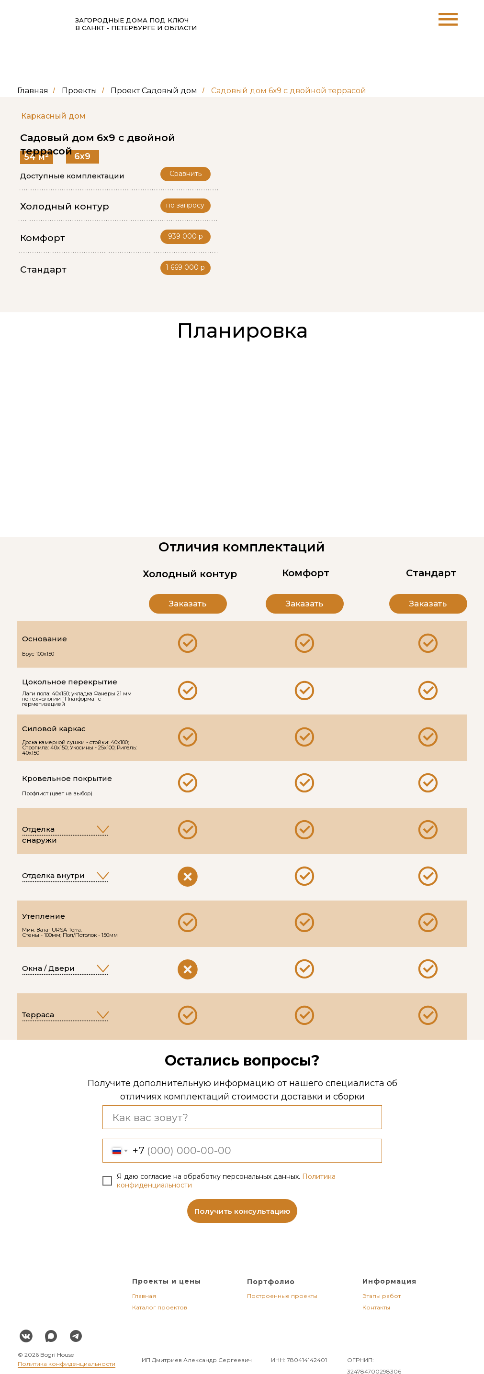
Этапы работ (381, 1295)
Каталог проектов (159, 1307)
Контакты (376, 1307)
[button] (185, 268)
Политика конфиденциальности (66, 1363)
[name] (242, 1117)
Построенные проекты (282, 1295)
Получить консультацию (242, 1211)
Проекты (79, 90)
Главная (32, 90)
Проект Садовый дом (154, 90)
